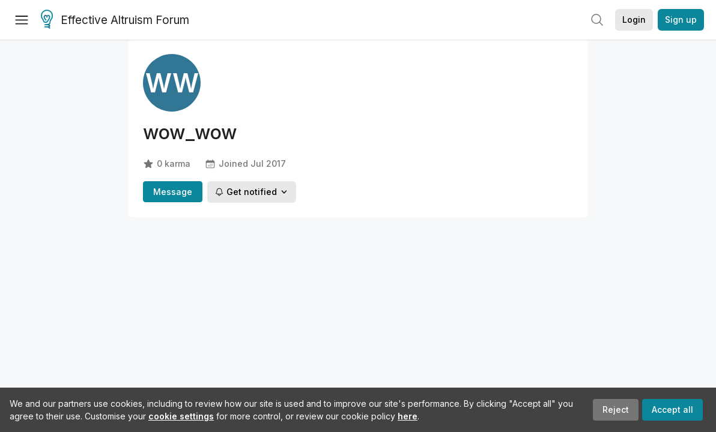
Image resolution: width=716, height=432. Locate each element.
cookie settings (181, 416)
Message (172, 192)
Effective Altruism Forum (115, 20)
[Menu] (21, 19)
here (407, 416)
